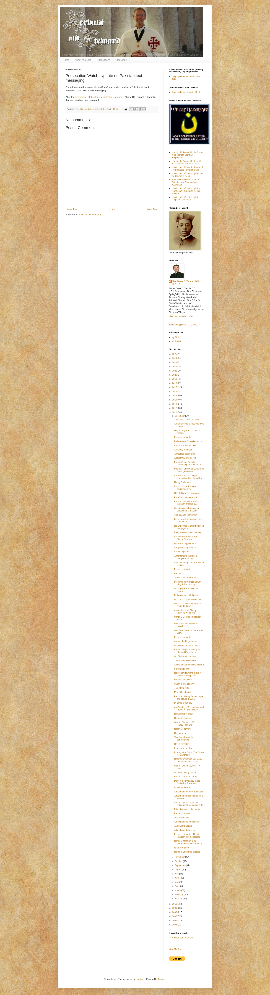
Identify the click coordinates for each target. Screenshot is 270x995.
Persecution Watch (183, 437)
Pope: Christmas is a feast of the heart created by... (187, 502)
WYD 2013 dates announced (187, 599)
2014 (175, 400)
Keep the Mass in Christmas (187, 532)
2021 (175, 371)
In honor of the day (183, 703)
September (180, 865)
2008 (175, 912)
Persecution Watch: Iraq (185, 776)
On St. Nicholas (181, 744)
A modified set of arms (184, 454)
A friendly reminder (183, 450)
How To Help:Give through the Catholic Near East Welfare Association (186, 182)
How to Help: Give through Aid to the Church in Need (187, 174)
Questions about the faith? (186, 645)
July (177, 873)
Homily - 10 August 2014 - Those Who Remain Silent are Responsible (187, 155)
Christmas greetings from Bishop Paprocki (186, 537)
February (179, 894)
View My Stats (175, 949)
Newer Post (71, 209)
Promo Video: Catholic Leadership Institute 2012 (187, 463)
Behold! (177, 573)
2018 (175, 383)
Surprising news (181, 669)
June (177, 878)
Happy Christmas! (182, 482)
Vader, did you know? (184, 684)
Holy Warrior (180, 733)
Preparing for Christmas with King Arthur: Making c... (187, 583)
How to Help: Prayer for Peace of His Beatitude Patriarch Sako (187, 168)
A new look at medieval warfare (189, 665)
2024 (175, 358)
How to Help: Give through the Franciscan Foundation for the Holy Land (186, 191)
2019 (175, 379)
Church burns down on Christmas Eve (185, 487)
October (179, 861)
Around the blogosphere (185, 641)
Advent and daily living (184, 830)
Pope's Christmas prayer (186, 497)
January (179, 898)
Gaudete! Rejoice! (182, 718)
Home (66, 60)
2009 (175, 908)
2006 (175, 920)
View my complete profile (181, 316)
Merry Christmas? (182, 692)
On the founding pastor (185, 772)
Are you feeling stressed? (186, 547)
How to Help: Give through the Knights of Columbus (186, 198)
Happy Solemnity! (182, 729)
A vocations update (183, 826)
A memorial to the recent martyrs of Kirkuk (185, 557)
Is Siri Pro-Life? (181, 848)
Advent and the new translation (189, 791)
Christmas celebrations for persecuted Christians (186, 509)
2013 (175, 404)
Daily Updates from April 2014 (186, 92)
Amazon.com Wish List (182, 937)
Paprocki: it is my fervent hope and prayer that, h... (188, 697)
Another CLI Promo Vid (185, 458)
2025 (175, 354)
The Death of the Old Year (186, 419)
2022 (175, 366)
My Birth (175, 337)
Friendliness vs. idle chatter (187, 809)
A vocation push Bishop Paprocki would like (185, 611)
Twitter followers (181, 817)
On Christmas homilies (185, 656)
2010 (175, 904)
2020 (175, 375)
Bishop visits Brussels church (188, 441)
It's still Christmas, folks (185, 445)
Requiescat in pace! (183, 714)
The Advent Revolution (185, 660)
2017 (175, 387)
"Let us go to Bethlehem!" (186, 515)
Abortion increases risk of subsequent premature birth (188, 803)
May (177, 882)
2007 (175, 916)
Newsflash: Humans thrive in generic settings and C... (187, 674)
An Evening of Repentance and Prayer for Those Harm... (189, 708)
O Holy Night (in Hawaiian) (186, 493)
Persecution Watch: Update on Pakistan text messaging (188, 835)
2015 (175, 395)
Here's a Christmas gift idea (187, 852)
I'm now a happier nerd (185, 543)
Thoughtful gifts (181, 688)
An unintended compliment (186, 822)
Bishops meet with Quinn (186, 595)
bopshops (140, 979)
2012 (175, 408)
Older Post (152, 209)
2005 (175, 925)
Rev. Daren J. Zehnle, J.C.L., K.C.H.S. (186, 283)
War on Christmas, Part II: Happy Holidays (186, 723)
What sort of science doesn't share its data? (187, 604)
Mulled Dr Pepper (182, 787)
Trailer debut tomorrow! (185, 577)
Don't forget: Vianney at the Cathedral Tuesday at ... (187, 782)
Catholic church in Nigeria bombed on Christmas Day (188, 476)
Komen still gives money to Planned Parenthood (187, 650)
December (180, 416)
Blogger (161, 979)
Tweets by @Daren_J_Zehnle (183, 324)
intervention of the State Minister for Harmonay (98, 97)
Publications (103, 60)
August (178, 869)
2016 (175, 391)
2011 (175, 412)
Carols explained (182, 551)
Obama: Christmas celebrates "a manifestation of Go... (188, 760)
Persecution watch (183, 679)
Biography (121, 60)
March (178, 890)
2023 (175, 362)
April (177, 886)
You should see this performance (183, 738)
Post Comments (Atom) (90, 214)
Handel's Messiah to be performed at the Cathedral (188, 842)
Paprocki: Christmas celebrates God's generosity (189, 470)
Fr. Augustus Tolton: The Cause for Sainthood (189, 753)
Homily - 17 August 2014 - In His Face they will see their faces (187, 162)
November (180, 857)
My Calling (176, 341)
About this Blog (83, 60)
